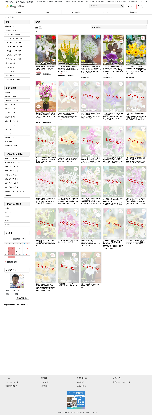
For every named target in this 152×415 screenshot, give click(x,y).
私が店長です (22, 298)
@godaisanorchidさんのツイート (16, 305)
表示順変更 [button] (96, 27)
